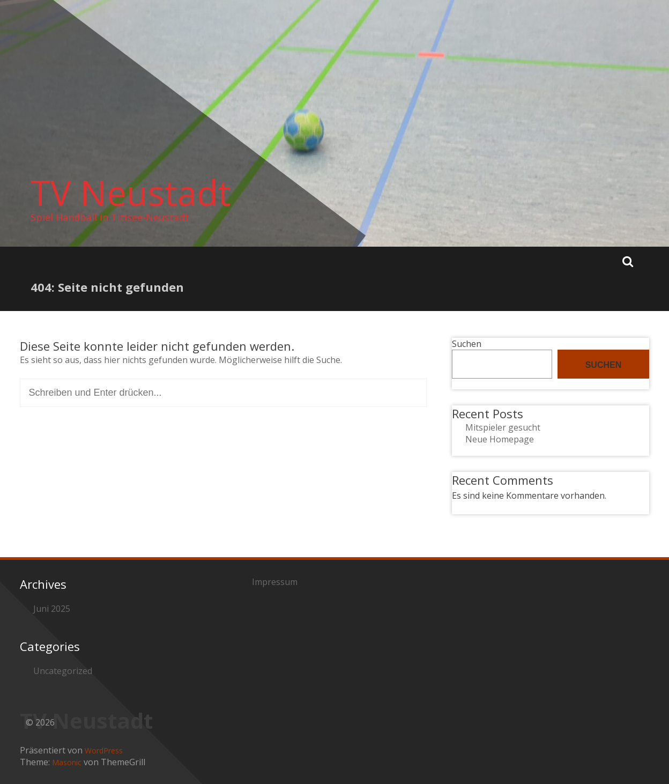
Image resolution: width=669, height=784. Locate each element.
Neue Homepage (499, 439)
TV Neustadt (131, 192)
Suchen (466, 344)
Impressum (275, 582)
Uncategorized (62, 671)
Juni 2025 (51, 609)
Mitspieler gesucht (502, 427)
